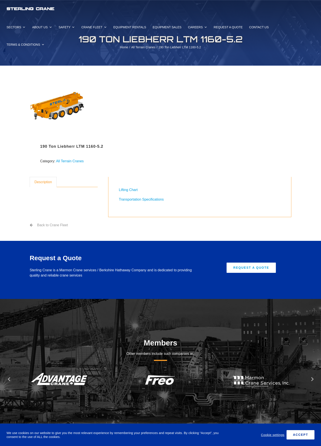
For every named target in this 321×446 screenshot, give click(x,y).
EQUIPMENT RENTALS (129, 27)
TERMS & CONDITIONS (25, 44)
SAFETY (67, 27)
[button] (8, 379)
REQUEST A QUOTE (228, 27)
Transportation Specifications (141, 199)
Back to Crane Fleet (52, 225)
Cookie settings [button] (273, 435)
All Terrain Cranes (70, 161)
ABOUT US (42, 27)
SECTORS (16, 27)
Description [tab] (43, 182)
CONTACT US (259, 27)
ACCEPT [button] (300, 434)
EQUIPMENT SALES (167, 27)
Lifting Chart (128, 190)
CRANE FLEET (94, 27)
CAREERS (197, 27)
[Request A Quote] (251, 268)
